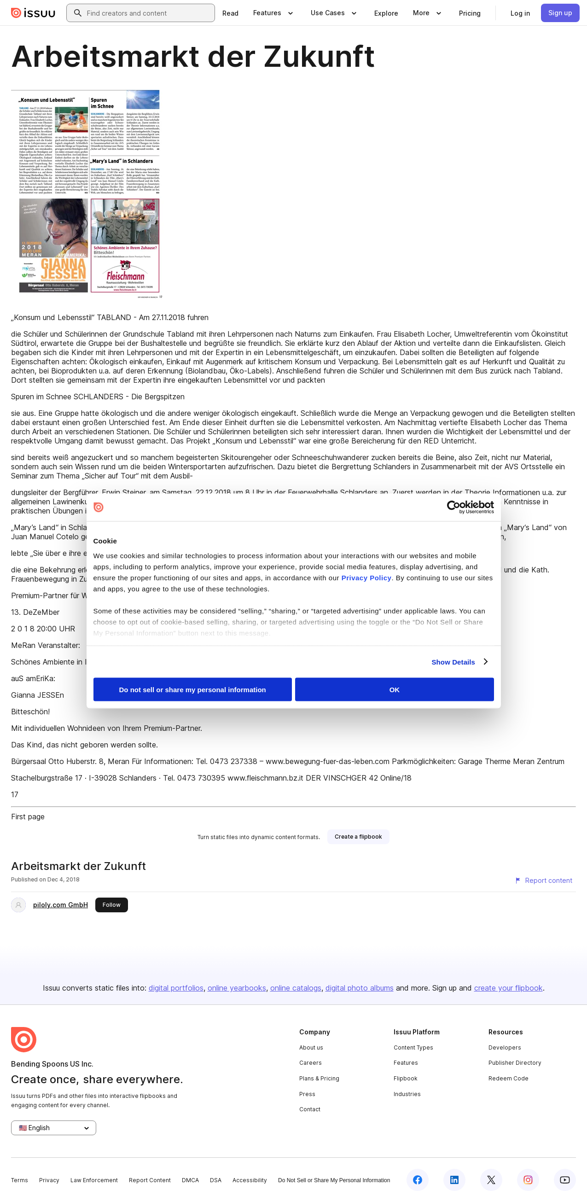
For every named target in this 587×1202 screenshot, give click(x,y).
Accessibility (249, 1180)
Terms (19, 1180)
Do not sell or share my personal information (192, 690)
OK (394, 690)
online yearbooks (237, 987)
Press (307, 1094)
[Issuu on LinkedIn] (454, 1180)
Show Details (454, 661)
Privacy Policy (367, 577)
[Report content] (543, 880)
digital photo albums (359, 987)
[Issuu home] (33, 13)
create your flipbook (508, 987)
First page (28, 816)
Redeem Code (508, 1078)
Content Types (413, 1047)
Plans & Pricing (319, 1078)
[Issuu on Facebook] (418, 1180)
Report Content (150, 1180)
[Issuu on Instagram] (528, 1180)
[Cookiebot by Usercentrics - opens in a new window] (453, 507)
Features (406, 1062)
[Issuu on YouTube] (565, 1180)
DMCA (190, 1180)
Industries (407, 1094)
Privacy (49, 1180)
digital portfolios (176, 987)
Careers (310, 1062)
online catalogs (295, 987)
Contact (309, 1109)
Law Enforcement (94, 1180)
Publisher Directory (514, 1062)
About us (311, 1047)
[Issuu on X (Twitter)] (491, 1180)
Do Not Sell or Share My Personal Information (334, 1180)
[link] (230, 13)
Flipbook (406, 1078)
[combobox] (149, 13)
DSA (215, 1180)
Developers (504, 1047)
